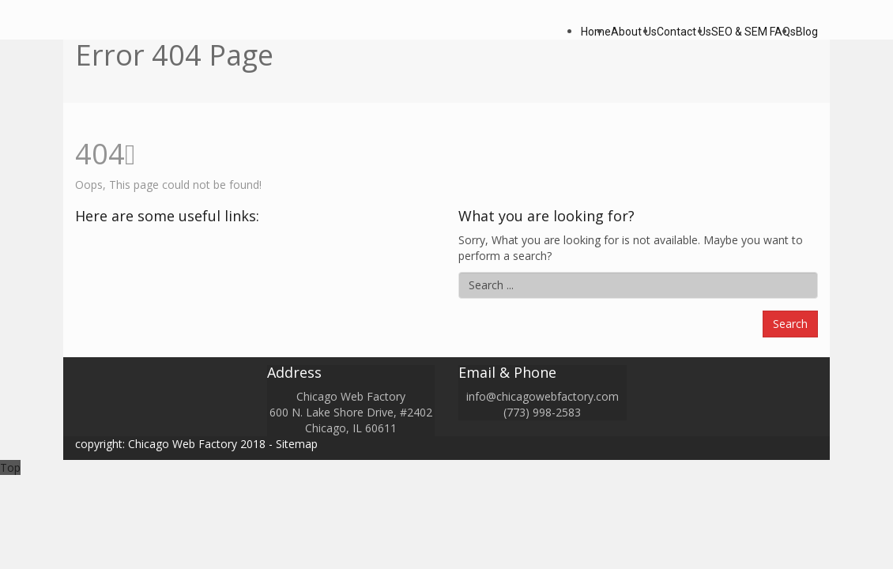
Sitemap (297, 443)
